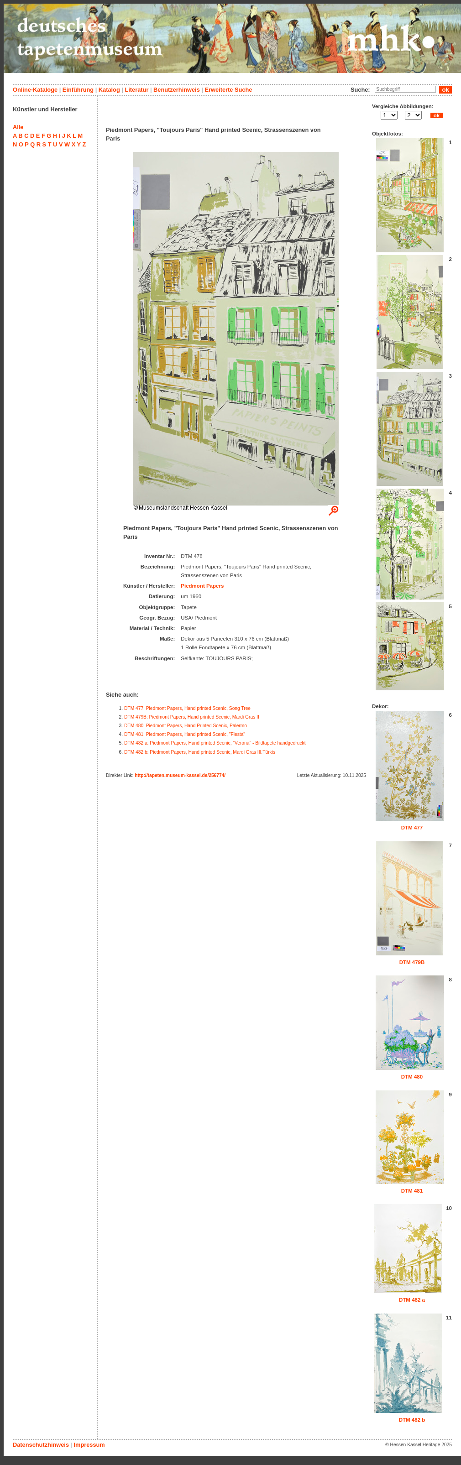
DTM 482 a (412, 1300)
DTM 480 (412, 1076)
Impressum (89, 1444)
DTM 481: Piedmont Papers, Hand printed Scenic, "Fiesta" (184, 734)
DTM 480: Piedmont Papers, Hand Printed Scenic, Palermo (185, 725)
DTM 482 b (412, 1420)
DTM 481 (412, 1191)
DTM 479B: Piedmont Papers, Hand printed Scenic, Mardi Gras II (191, 716)
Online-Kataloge (35, 89)
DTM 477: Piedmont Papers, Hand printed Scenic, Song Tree (187, 708)
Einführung (78, 89)
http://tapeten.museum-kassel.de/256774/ (180, 775)
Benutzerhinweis (176, 89)
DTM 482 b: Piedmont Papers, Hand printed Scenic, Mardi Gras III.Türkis (199, 752)
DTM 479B (412, 962)
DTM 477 (412, 827)
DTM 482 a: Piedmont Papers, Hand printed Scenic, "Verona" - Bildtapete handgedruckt (215, 743)
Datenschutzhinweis (41, 1444)
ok (436, 115)
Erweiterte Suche (228, 89)
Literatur (136, 89)
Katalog (109, 89)
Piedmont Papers (202, 586)
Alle (18, 127)
